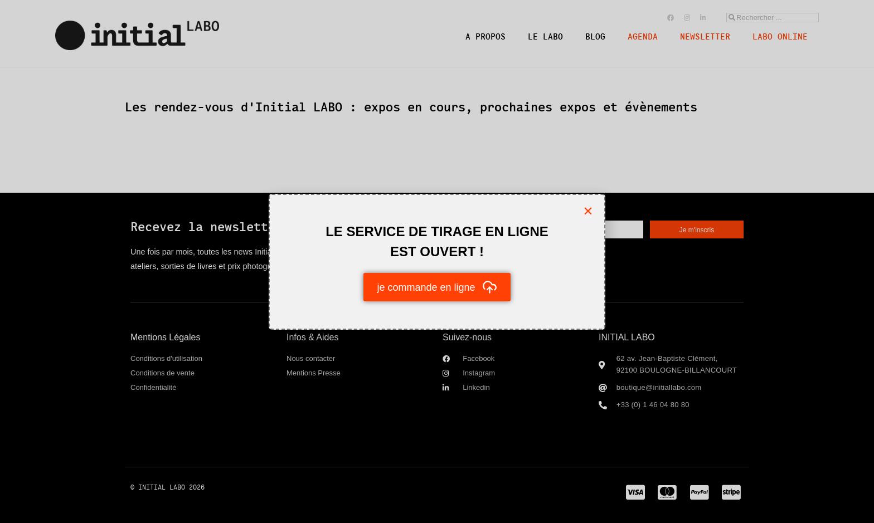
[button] (588, 211)
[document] (437, 261)
